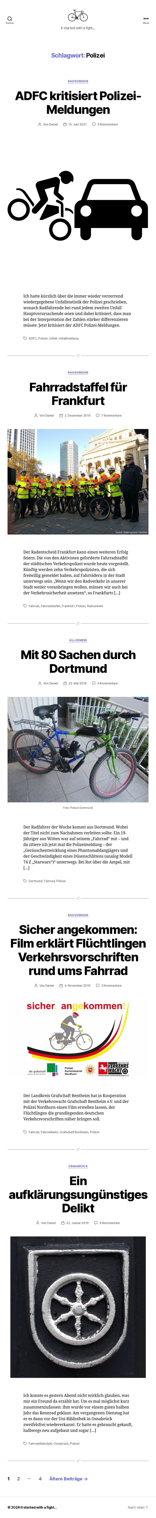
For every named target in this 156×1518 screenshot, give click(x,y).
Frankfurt (68, 606)
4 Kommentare (107, 683)
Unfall (53, 338)
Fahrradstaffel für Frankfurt (78, 394)
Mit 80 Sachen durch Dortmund (78, 661)
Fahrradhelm (49, 1132)
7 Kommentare (111, 415)
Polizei (42, 338)
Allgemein (78, 640)
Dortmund (36, 881)
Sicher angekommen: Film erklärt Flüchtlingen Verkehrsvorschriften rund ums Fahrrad (78, 950)
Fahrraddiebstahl (40, 1443)
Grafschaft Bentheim (74, 1132)
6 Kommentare (108, 124)
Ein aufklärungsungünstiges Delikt (78, 1194)
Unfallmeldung (69, 338)
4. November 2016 (77, 985)
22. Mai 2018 (77, 683)
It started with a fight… (39, 1507)
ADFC (33, 338)
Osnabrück (78, 1166)
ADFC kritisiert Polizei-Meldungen (78, 102)
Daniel (53, 124)
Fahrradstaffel (50, 606)
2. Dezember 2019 (77, 415)
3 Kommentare (111, 985)
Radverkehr (78, 81)
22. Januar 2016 (77, 1223)
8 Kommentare (109, 1223)
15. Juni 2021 (77, 124)
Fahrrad (34, 606)
